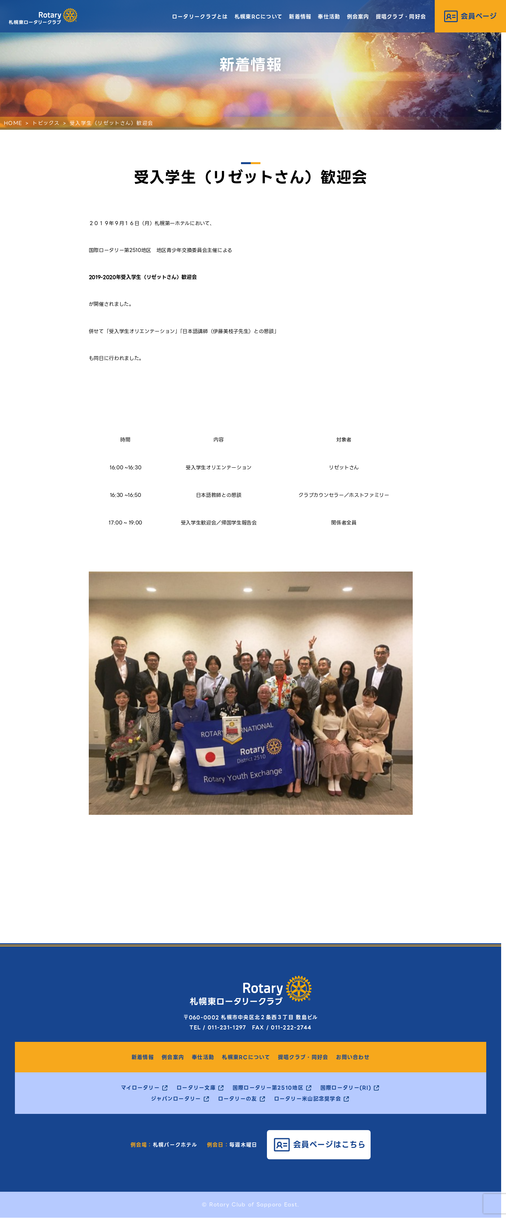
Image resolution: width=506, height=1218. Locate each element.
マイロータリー (140, 1088)
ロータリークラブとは (200, 17)
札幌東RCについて (259, 17)
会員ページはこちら (329, 1144)
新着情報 (300, 17)
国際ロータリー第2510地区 (268, 1088)
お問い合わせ (353, 1057)
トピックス (45, 123)
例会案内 (358, 17)
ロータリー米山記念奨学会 (307, 1099)
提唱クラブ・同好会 (401, 17)
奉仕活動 (329, 17)
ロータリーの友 (237, 1099)
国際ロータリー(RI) (345, 1088)
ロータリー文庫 (196, 1088)
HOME (13, 123)
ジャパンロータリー (176, 1099)
